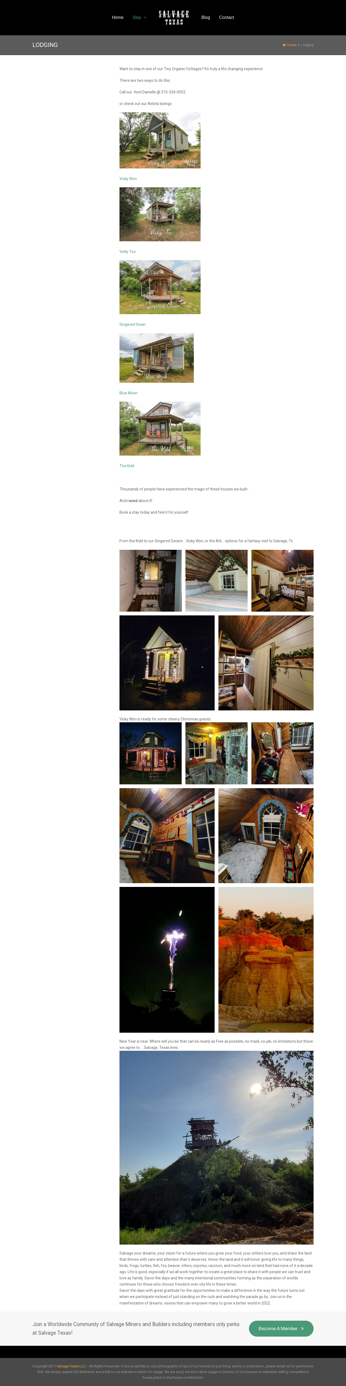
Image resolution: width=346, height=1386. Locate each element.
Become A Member (281, 1328)
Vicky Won (128, 179)
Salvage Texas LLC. (71, 1366)
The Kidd (126, 466)
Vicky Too (127, 251)
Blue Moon (128, 393)
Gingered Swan (132, 324)
